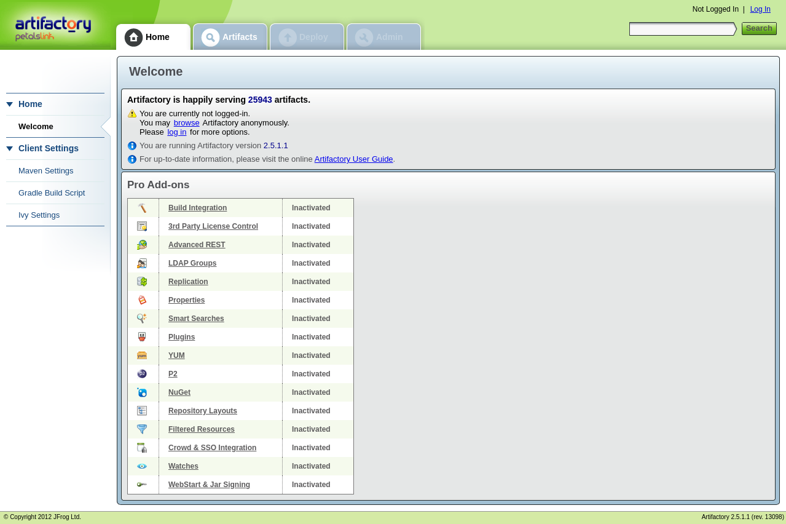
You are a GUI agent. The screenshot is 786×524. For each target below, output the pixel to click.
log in (176, 132)
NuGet (179, 392)
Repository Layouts (202, 411)
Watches (183, 466)
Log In (760, 9)
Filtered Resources (201, 429)
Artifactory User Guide (354, 159)
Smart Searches (196, 318)
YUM (176, 355)
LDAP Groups (192, 263)
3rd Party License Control (213, 226)
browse (187, 122)
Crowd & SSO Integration (212, 447)
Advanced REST (197, 244)
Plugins (181, 337)
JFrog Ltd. (67, 517)
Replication (188, 281)
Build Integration (197, 208)
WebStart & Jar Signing (209, 484)
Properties (186, 300)
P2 (173, 374)
